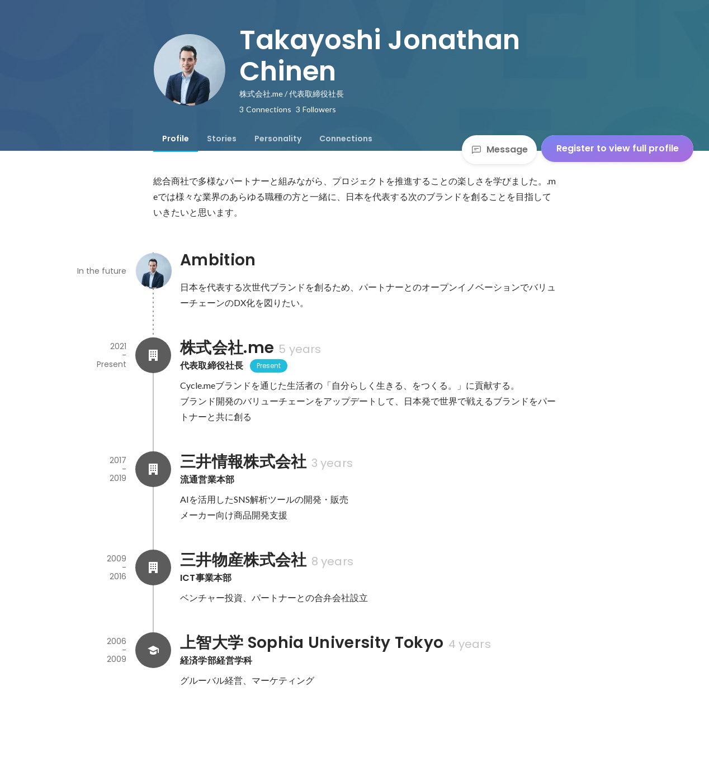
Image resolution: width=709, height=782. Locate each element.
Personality (277, 138)
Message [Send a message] (499, 149)
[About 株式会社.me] (153, 355)
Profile (175, 138)
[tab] (175, 138)
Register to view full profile (617, 148)
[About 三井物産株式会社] (153, 567)
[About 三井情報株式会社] (153, 469)
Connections (345, 138)
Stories (222, 138)
